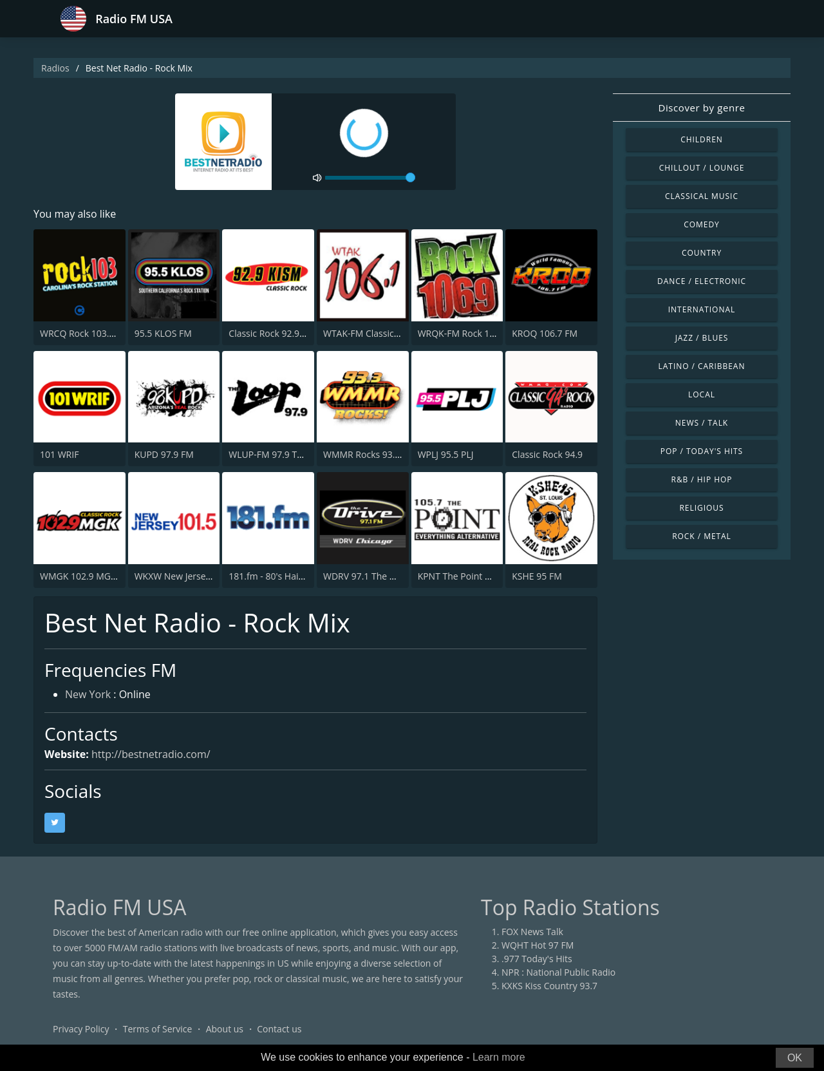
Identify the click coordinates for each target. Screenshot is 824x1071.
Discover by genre (701, 107)
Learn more (499, 1057)
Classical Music (701, 196)
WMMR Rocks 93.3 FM (369, 454)
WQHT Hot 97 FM (537, 945)
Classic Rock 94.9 (547, 454)
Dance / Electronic (701, 281)
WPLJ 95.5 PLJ (446, 454)
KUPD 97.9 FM (164, 454)
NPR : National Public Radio (558, 972)
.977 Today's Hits (536, 959)
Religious (701, 507)
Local (701, 394)
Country (702, 252)
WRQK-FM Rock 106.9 (462, 333)
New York (88, 694)
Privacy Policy (81, 1029)
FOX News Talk (532, 931)
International (701, 309)
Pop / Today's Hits (701, 451)
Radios (55, 68)
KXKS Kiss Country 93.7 (549, 986)
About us (224, 1029)
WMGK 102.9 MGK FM (85, 576)
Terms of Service (157, 1029)
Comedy (702, 224)
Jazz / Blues (702, 337)
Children (701, 139)
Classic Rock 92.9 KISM (276, 333)
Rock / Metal (701, 536)
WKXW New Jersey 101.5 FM (193, 576)
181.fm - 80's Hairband (276, 576)
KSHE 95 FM (536, 576)
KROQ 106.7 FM (544, 333)
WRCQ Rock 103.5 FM (84, 333)
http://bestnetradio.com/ (151, 754)
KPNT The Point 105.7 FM (470, 576)
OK (794, 1057)
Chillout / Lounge (702, 167)
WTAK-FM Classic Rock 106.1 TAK (391, 333)
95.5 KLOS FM (163, 333)
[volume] (370, 178)
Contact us (279, 1029)
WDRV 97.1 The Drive (367, 576)
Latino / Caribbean (702, 366)
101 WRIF (59, 454)
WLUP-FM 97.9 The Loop (280, 454)
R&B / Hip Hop (702, 479)
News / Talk (701, 422)
